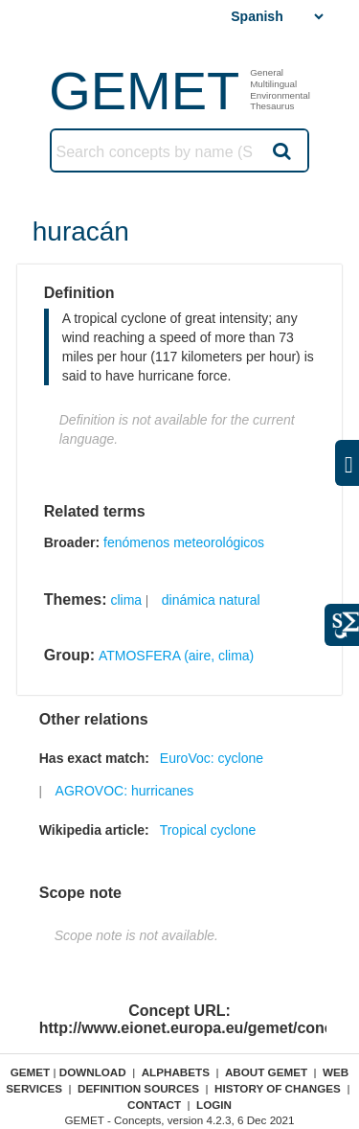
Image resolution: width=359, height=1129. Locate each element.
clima (126, 600)
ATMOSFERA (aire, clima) (176, 655)
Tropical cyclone (208, 830)
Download (92, 1072)
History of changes (277, 1088)
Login (214, 1104)
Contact (154, 1104)
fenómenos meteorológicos (183, 542)
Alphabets (176, 1072)
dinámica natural (211, 600)
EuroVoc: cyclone (211, 758)
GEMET (144, 91)
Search (280, 150)
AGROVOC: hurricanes (125, 790)
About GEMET (266, 1072)
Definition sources (138, 1088)
